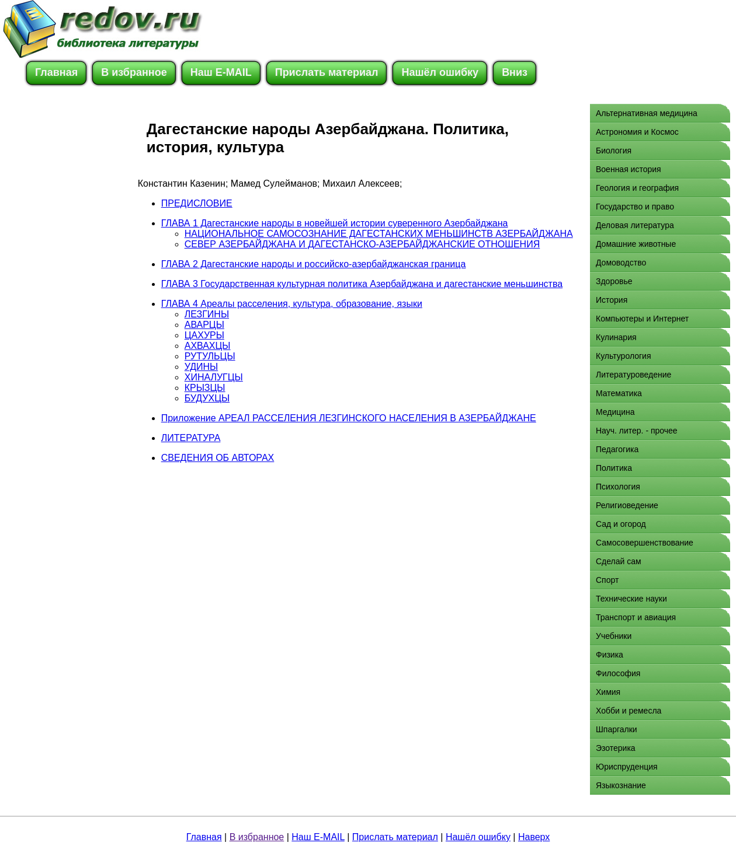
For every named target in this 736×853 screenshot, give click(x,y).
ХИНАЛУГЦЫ (214, 377)
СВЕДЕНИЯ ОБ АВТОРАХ (218, 458)
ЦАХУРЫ (204, 335)
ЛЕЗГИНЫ (207, 314)
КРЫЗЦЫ (205, 388)
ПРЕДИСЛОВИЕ (196, 203)
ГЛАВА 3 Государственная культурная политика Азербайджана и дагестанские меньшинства (362, 284)
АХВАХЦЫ (208, 346)
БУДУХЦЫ (207, 398)
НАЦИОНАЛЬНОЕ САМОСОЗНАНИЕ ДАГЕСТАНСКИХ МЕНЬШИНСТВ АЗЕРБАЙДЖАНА (379, 234)
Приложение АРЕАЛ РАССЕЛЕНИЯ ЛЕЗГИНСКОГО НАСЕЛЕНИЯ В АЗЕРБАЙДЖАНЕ (348, 418)
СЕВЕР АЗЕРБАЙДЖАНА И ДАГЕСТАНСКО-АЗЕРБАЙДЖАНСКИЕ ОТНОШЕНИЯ (362, 244)
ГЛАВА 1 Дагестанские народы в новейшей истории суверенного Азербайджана (334, 223)
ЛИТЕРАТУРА (191, 438)
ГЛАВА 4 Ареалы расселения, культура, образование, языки (291, 304)
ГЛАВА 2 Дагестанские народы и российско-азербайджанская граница (313, 264)
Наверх (534, 837)
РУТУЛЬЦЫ (210, 356)
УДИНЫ (201, 367)
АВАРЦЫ (204, 325)
